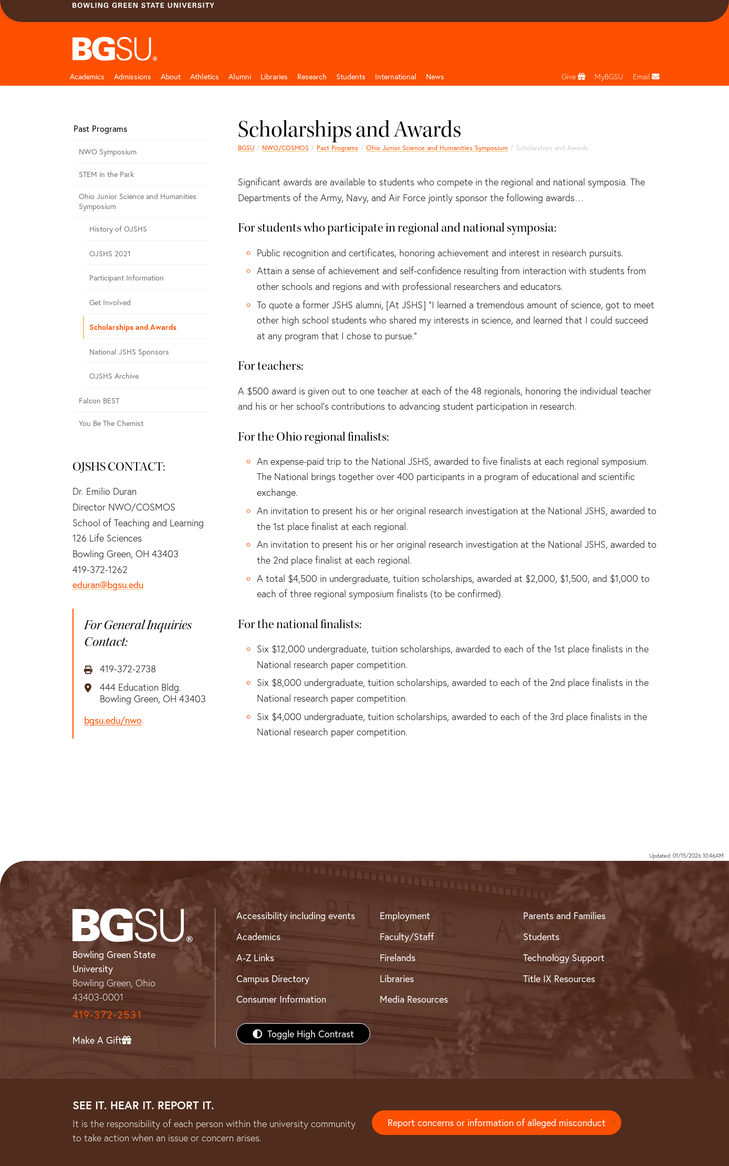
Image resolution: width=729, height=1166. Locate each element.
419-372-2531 (107, 1014)
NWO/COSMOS (285, 147)
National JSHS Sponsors (129, 352)
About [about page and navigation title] (171, 76)
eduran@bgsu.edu (107, 584)
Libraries (274, 76)
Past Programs (337, 147)
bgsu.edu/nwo (113, 720)
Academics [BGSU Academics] (258, 936)
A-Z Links (255, 957)
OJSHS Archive (114, 376)
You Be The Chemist (111, 423)
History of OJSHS (118, 229)
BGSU (246, 147)
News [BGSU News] (435, 76)
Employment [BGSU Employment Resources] (405, 915)
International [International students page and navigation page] (395, 76)
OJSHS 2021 (110, 253)
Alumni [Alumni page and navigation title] (239, 76)
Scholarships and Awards (132, 327)
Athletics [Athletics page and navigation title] (204, 76)
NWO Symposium (108, 152)
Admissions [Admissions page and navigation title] (132, 76)
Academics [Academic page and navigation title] (87, 76)
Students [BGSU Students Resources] (541, 936)
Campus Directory (272, 978)
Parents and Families (564, 915)
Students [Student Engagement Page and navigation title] (351, 76)
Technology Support (564, 957)
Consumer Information (281, 999)
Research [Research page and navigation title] (312, 76)
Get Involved (110, 302)
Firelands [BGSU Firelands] (397, 957)
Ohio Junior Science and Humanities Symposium (437, 147)
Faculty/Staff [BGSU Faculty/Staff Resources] (407, 936)
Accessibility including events (295, 915)
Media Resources (414, 999)
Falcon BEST (99, 400)
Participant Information (126, 278)
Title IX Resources (559, 978)
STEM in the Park (106, 174)
